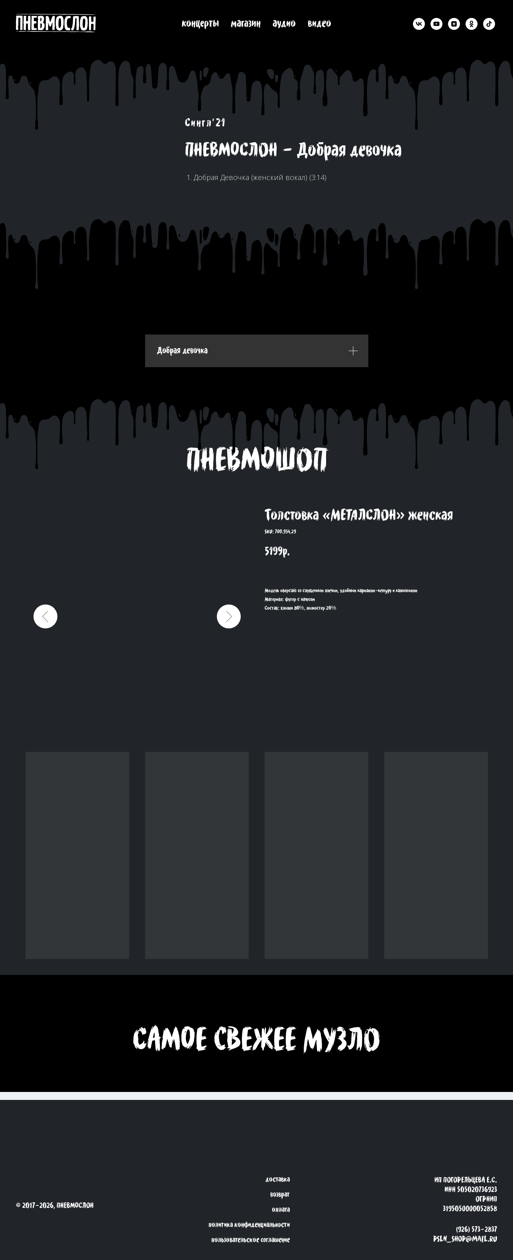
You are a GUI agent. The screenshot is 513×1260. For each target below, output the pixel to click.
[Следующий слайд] (229, 616)
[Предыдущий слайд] (45, 616)
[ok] (472, 24)
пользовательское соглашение (250, 1240)
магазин (246, 24)
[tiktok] (489, 24)
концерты (200, 24)
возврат (280, 1195)
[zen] (454, 24)
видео (319, 24)
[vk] (419, 24)
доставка (277, 1180)
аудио (284, 24)
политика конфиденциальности (249, 1225)
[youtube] (436, 24)
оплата (281, 1210)
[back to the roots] (62, 23)
